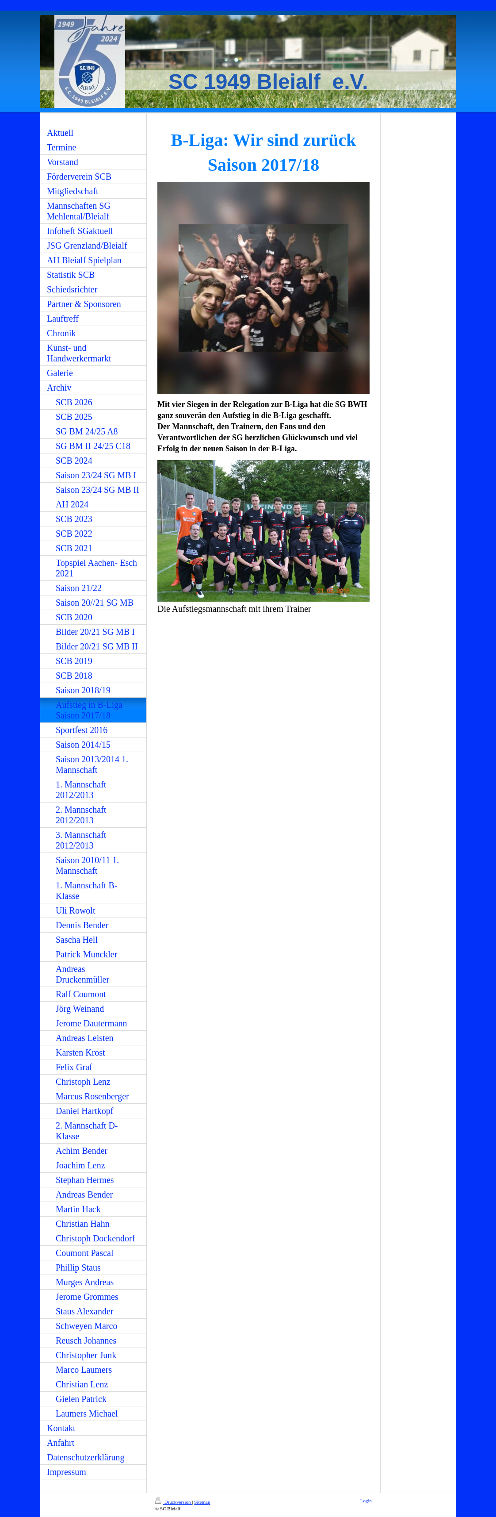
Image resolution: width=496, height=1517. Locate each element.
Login (366, 1500)
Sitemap (202, 1502)
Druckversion (173, 1502)
